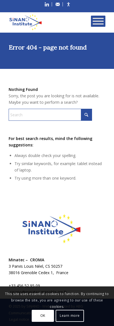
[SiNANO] (47, 20)
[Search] (50, 115)
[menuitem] (47, 4)
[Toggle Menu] (98, 21)
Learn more (70, 315)
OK (42, 315)
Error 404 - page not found (47, 47)
